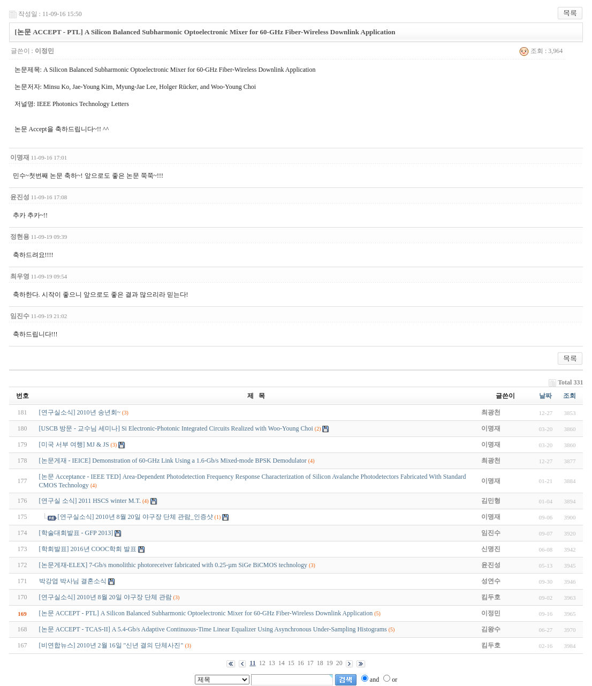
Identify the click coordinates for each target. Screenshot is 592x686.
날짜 (545, 395)
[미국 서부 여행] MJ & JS (74, 444)
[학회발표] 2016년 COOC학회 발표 (87, 549)
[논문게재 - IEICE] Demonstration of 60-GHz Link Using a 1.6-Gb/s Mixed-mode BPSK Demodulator (173, 460)
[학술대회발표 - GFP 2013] (76, 533)
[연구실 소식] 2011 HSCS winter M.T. (90, 500)
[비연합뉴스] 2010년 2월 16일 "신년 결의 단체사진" (111, 645)
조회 (569, 395)
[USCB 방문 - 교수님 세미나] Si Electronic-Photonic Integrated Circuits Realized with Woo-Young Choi (176, 428)
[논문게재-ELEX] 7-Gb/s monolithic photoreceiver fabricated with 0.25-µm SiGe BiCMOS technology (173, 565)
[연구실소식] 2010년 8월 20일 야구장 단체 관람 (105, 597)
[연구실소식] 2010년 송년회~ (79, 412)
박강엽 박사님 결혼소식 (73, 581)
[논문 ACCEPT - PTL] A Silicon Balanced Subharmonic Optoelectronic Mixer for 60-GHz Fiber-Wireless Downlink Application (206, 613)
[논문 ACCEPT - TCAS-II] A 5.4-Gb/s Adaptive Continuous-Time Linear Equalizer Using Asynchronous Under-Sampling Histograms (213, 629)
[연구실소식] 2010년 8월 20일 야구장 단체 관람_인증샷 (135, 517)
